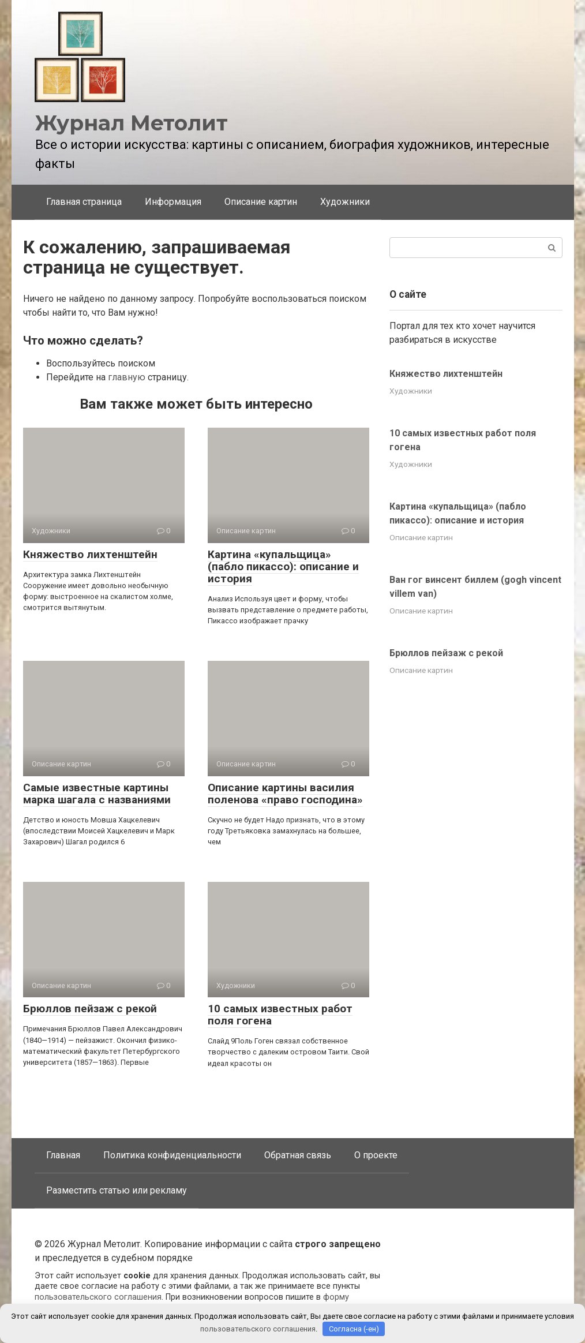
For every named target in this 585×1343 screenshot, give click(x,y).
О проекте (375, 1155)
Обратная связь (297, 1155)
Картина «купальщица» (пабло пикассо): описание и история (283, 566)
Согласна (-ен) (354, 1329)
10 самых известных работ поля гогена (280, 1014)
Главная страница (84, 201)
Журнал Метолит (131, 123)
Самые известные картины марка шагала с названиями (97, 793)
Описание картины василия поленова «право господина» (285, 793)
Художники (345, 201)
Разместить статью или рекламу (116, 1190)
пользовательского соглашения (98, 1297)
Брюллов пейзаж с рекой (90, 1008)
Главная (63, 1155)
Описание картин (260, 201)
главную (126, 377)
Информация (173, 201)
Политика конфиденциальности (172, 1155)
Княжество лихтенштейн (90, 554)
